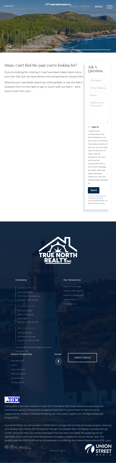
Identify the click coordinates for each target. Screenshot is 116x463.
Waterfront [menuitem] (17, 378)
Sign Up (85, 6)
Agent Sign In (82, 357)
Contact (9, 6)
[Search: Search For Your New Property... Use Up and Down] (62, 46)
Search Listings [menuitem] (72, 286)
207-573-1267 (25, 310)
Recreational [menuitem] (18, 373)
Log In (73, 6)
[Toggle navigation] (109, 7)
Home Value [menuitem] (70, 299)
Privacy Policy (94, 180)
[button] (9, 46)
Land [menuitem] (14, 365)
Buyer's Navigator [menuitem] (73, 295)
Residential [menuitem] (17, 360)
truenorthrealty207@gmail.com (34, 347)
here (59, 82)
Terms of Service (94, 203)
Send (93, 190)
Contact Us (22, 351)
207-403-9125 (25, 292)
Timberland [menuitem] (17, 382)
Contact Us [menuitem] (69, 303)
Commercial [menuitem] (18, 369)
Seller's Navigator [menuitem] (73, 290)
